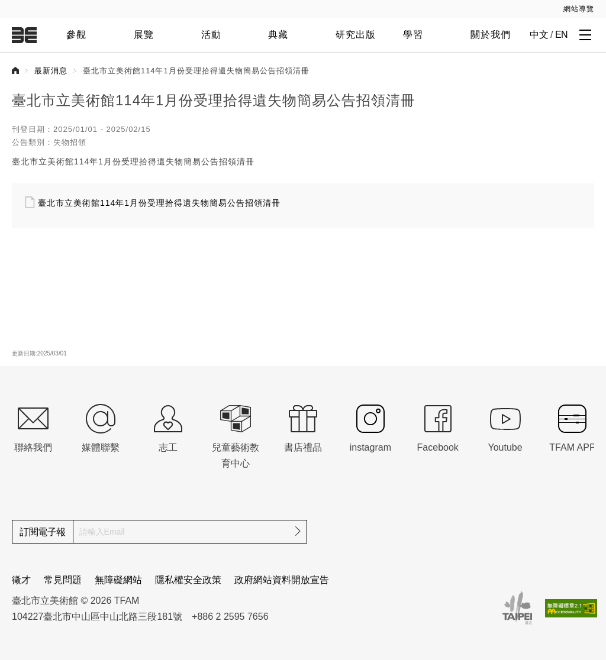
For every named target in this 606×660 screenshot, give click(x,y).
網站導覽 (578, 8)
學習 (413, 35)
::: (7, 6)
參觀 (76, 35)
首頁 (15, 70)
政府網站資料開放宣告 (281, 580)
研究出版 (356, 35)
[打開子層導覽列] (585, 34)
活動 (211, 35)
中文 (539, 35)
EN (561, 35)
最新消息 (50, 70)
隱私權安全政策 (188, 580)
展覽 (144, 35)
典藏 (278, 35)
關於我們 (490, 35)
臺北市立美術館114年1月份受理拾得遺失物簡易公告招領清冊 (159, 203)
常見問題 (63, 580)
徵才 (21, 580)
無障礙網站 (118, 580)
